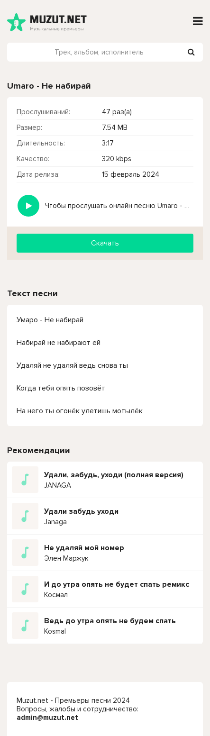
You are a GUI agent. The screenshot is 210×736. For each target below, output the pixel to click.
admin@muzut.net (47, 717)
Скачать (105, 243)
